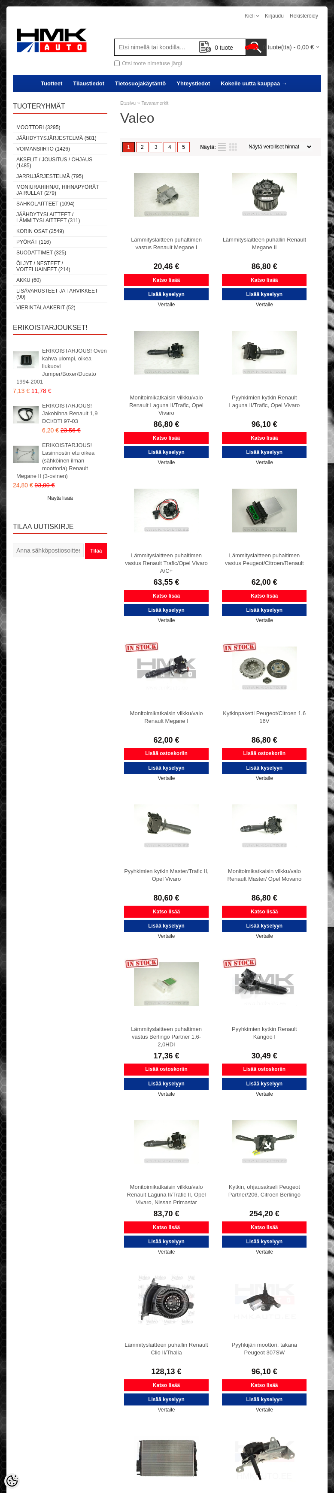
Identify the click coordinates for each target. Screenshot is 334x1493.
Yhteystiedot (193, 83)
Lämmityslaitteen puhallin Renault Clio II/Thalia (166, 1349)
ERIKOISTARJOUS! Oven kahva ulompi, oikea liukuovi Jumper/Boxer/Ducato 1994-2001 (61, 366)
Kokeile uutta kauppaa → (254, 83)
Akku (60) (28, 280)
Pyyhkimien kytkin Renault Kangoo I (264, 1033)
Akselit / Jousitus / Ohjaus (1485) (54, 163)
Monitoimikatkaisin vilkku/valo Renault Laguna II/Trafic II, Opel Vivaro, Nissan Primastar (166, 1195)
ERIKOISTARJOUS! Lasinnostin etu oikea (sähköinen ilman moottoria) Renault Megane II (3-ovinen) (55, 460)
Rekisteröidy (304, 16)
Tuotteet (51, 83)
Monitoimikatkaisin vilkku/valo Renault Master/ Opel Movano (264, 875)
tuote (216, 47)
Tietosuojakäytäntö (140, 83)
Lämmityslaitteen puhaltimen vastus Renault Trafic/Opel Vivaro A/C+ (166, 563)
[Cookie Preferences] (12, 1481)
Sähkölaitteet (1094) (45, 204)
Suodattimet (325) (41, 253)
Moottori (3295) (38, 127)
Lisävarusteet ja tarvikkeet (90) (57, 294)
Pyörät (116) (33, 242)
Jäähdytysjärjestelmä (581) (56, 138)
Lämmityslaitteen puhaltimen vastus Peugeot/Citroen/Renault (264, 559)
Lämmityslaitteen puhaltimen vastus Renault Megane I (166, 243)
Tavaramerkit (154, 103)
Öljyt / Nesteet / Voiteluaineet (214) (43, 266)
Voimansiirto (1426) (43, 149)
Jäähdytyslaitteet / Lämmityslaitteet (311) (48, 218)
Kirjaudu (274, 16)
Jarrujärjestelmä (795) (49, 176)
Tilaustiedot (88, 83)
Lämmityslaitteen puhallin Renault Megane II (264, 243)
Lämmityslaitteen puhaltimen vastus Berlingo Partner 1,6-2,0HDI (166, 1037)
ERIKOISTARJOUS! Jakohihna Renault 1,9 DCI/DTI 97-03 (69, 413)
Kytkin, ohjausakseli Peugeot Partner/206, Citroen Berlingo (264, 1191)
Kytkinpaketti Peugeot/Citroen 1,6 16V (264, 717)
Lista (222, 147)
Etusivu (128, 103)
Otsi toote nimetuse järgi (152, 63)
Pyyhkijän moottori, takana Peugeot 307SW (264, 1349)
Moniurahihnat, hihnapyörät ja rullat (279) (57, 190)
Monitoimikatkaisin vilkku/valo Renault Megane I (166, 717)
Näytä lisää (60, 498)
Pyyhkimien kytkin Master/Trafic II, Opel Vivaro (166, 875)
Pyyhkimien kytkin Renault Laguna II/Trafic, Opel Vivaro (264, 401)
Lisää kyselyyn (166, 294)
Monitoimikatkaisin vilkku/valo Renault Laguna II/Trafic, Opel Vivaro (166, 405)
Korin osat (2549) (40, 231)
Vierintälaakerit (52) (46, 308)
